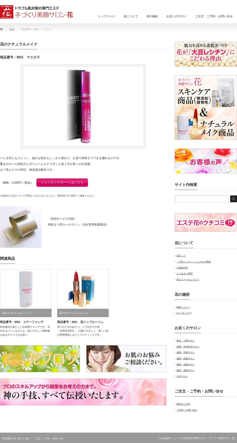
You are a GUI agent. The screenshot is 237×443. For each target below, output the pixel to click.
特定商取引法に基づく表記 (16, 438)
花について (130, 16)
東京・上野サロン (186, 340)
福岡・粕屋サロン (186, 358)
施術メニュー (183, 307)
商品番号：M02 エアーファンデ (21, 320)
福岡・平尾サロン (186, 352)
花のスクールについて (188, 279)
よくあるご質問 (185, 273)
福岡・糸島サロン (186, 370)
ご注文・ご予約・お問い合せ (214, 16)
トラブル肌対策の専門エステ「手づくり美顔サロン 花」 (205, 438)
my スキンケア (184, 313)
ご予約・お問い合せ (187, 410)
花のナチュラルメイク (18, 44)
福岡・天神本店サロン (188, 346)
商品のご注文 (183, 404)
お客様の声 (182, 267)
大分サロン (182, 376)
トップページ (106, 16)
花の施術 (152, 16)
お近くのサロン (176, 16)
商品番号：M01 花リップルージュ (80, 320)
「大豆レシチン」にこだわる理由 (194, 261)
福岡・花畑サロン (186, 364)
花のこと (181, 255)
